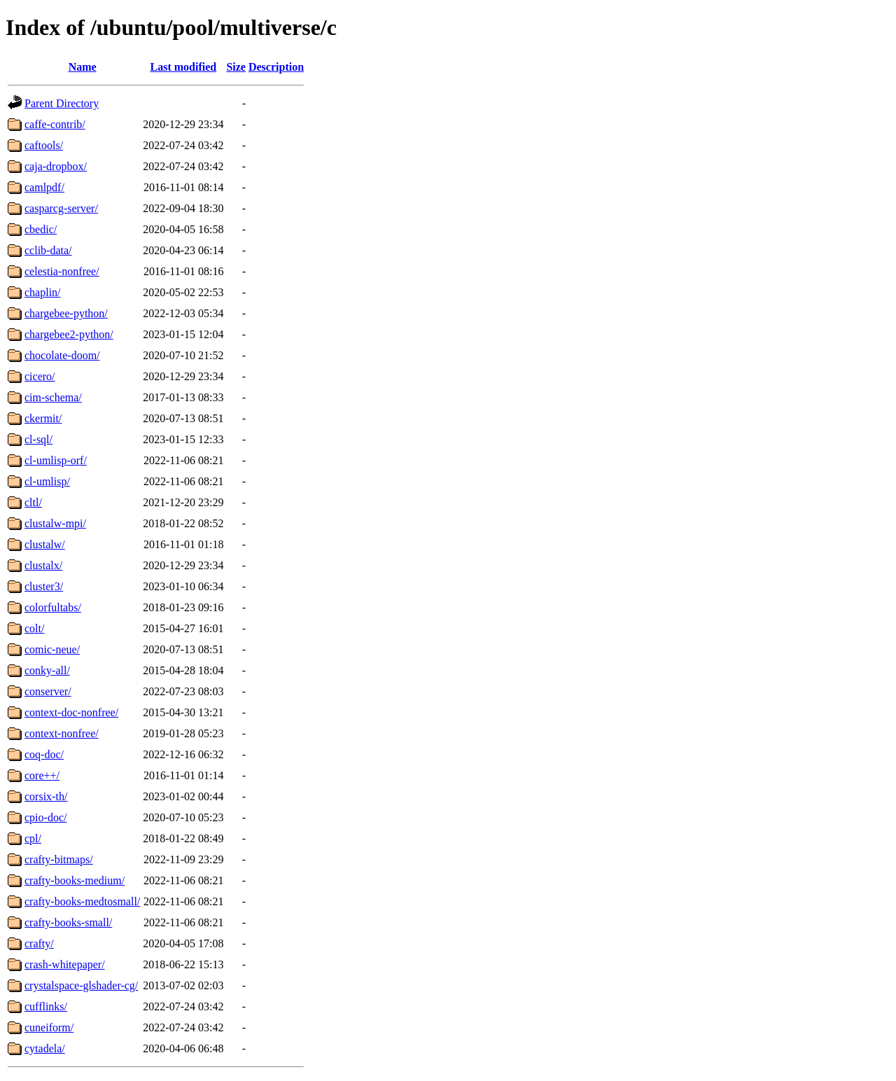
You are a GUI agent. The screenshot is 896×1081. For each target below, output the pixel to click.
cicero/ (39, 376)
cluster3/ (43, 586)
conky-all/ (47, 670)
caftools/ (43, 145)
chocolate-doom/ (62, 355)
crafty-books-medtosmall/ (82, 901)
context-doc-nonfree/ (71, 712)
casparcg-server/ (61, 208)
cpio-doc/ (45, 817)
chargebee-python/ (66, 313)
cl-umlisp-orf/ (55, 460)
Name (83, 67)
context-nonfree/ (61, 733)
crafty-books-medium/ (74, 880)
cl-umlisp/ (47, 481)
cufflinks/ (45, 1006)
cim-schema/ (53, 397)
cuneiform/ (49, 1027)
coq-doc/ (44, 754)
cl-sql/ (38, 439)
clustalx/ (43, 565)
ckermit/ (43, 418)
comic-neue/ (52, 649)
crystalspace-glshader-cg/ (81, 985)
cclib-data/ (48, 250)
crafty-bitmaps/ (58, 859)
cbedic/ (40, 229)
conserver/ (47, 691)
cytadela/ (44, 1048)
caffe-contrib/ (54, 124)
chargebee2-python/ (68, 334)
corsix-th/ (45, 796)
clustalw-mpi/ (55, 523)
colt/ (34, 628)
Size (236, 67)
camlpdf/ (44, 187)
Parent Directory (61, 103)
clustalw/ (44, 544)
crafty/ (39, 943)
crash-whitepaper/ (64, 964)
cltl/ (33, 502)
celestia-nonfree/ (61, 271)
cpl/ (32, 838)
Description (276, 67)
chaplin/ (42, 292)
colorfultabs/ (52, 607)
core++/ (41, 775)
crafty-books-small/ (68, 922)
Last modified (183, 67)
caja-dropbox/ (55, 166)
